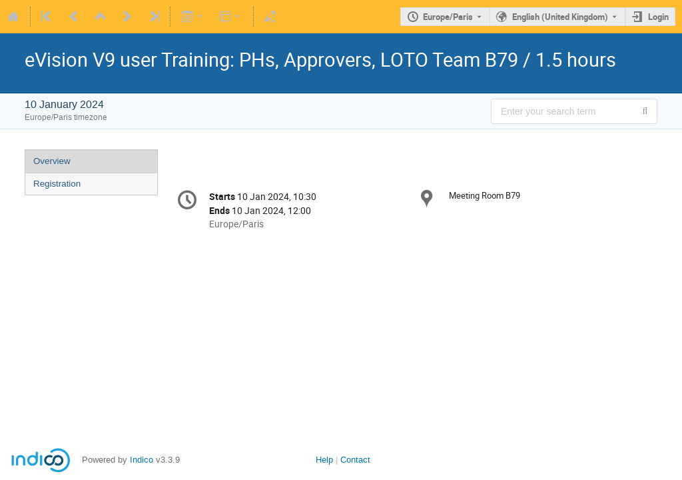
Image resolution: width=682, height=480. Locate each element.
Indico (141, 459)
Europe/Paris (448, 17)
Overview (52, 161)
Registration (57, 184)
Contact (355, 459)
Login (658, 17)
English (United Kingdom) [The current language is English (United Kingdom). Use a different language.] (560, 17)
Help (324, 459)
